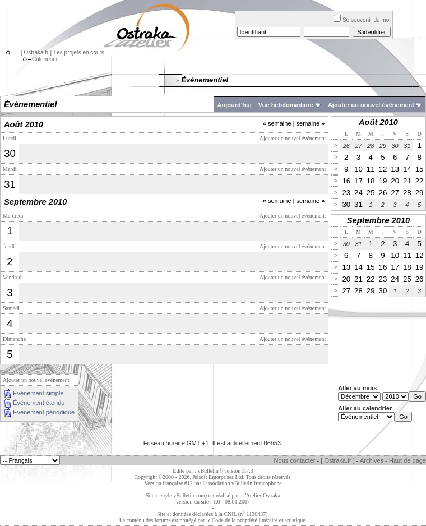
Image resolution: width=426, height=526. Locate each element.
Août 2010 (378, 122)
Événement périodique (44, 412)
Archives (371, 460)
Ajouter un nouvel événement (371, 104)
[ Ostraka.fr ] (36, 52)
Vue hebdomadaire (285, 104)
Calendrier (39, 59)
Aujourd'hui (234, 104)
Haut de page (407, 460)
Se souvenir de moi (362, 20)
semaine (277, 123)
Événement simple (38, 393)
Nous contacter (295, 460)
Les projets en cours (79, 52)
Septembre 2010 (378, 220)
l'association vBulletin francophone (242, 483)
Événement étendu (38, 402)
